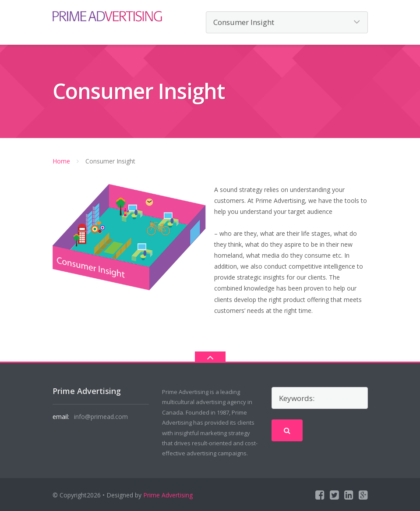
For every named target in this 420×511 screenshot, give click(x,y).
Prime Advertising (168, 495)
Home (61, 161)
